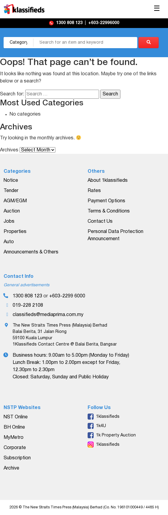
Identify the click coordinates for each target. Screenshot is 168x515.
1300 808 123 (70, 23)
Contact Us (100, 221)
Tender (11, 191)
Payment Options (106, 201)
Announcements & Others (31, 252)
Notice (11, 180)
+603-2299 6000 (67, 296)
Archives (9, 150)
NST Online (16, 417)
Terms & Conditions (109, 211)
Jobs (9, 221)
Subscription (17, 458)
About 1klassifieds (108, 180)
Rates (94, 191)
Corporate (15, 448)
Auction (12, 211)
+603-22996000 (103, 23)
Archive (11, 468)
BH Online (14, 427)
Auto (9, 242)
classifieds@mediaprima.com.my (48, 315)
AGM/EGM (15, 201)
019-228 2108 (28, 305)
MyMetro (13, 438)
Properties (15, 232)
